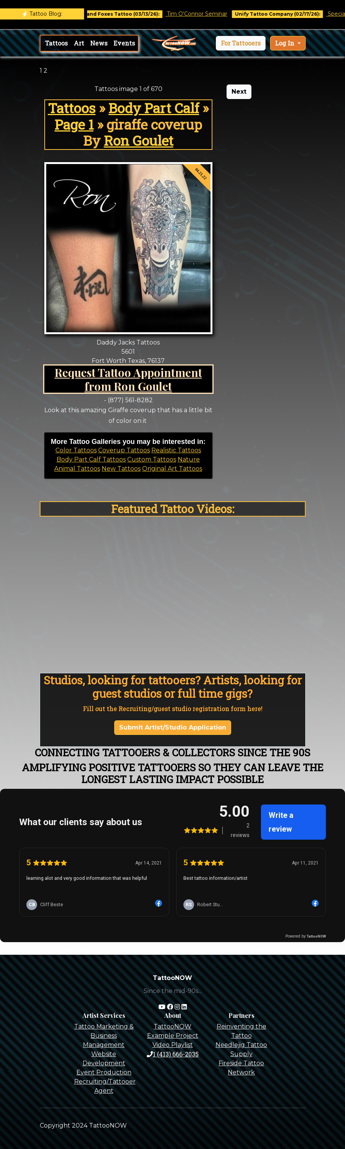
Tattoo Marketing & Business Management (104, 1035)
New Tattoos (121, 468)
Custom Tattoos (151, 459)
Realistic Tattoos (176, 450)
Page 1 (74, 124)
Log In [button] (285, 43)
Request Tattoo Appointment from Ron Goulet (128, 379)
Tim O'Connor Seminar (204, 13)
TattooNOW (172, 1026)
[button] (241, 43)
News (98, 43)
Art (79, 43)
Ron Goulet (138, 141)
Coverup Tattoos (124, 450)
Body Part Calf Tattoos (91, 459)
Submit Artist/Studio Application (172, 727)
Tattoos (56, 43)
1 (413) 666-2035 (173, 1054)
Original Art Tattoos (172, 468)
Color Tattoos (76, 450)
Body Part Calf (154, 108)
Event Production (103, 1072)
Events (124, 43)
